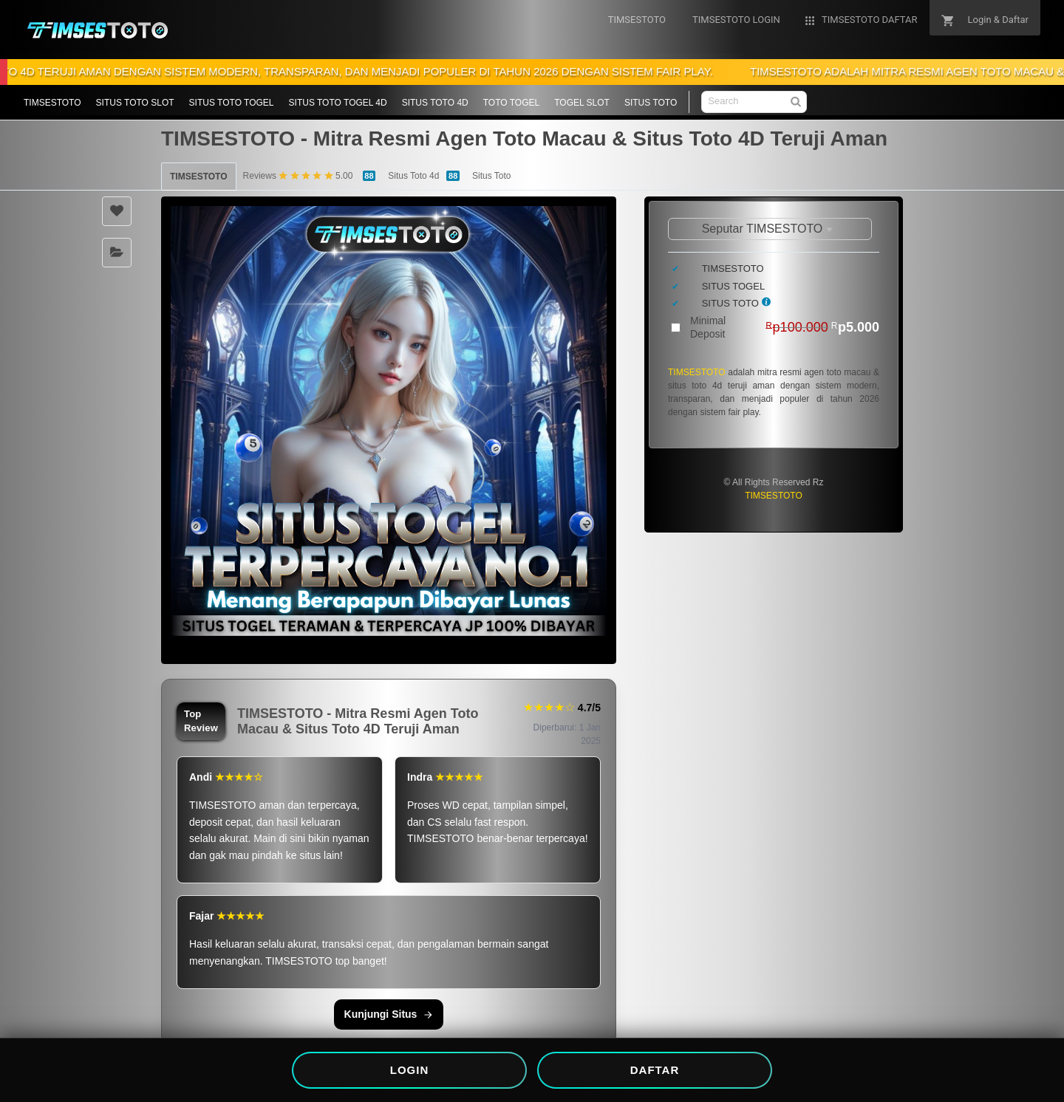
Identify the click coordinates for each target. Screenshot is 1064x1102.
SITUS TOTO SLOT (135, 102)
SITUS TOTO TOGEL (231, 102)
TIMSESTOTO (52, 102)
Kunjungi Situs (389, 1014)
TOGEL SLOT (582, 102)
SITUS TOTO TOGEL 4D (338, 102)
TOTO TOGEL (511, 102)
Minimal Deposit (784, 327)
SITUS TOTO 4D (435, 102)
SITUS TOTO (650, 102)
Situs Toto (491, 176)
